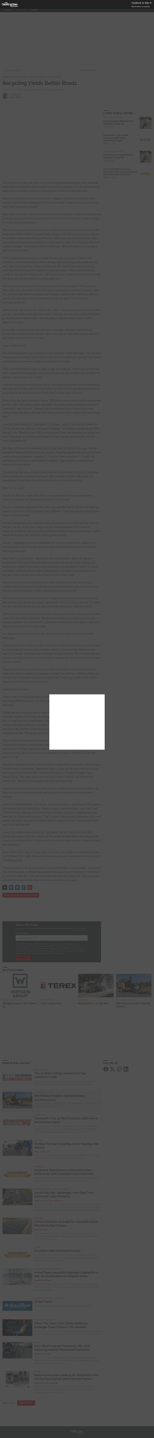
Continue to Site (142, 3)
